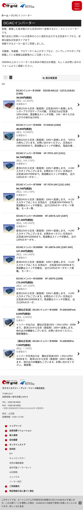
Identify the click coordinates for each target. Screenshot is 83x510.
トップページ (15, 426)
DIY (11, 453)
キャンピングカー (17, 458)
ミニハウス (14, 477)
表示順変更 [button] (50, 78)
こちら (21, 506)
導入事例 (13, 435)
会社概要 (13, 440)
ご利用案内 (14, 486)
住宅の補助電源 (16, 463)
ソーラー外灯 (15, 481)
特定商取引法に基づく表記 (21, 491)
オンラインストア (17, 444)
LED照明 (13, 472)
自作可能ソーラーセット (20, 467)
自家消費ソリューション (20, 430)
